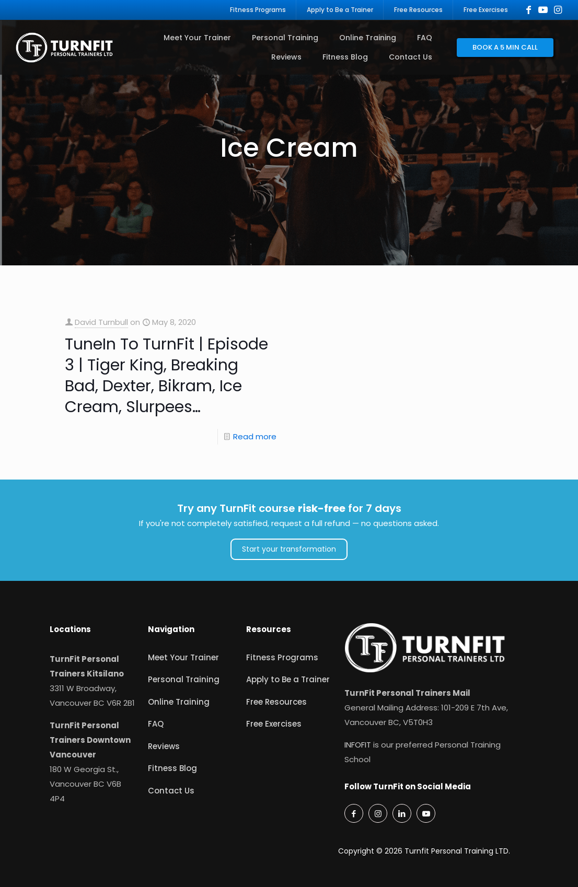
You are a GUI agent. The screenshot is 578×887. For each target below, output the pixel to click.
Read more (254, 436)
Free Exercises (274, 723)
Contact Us (171, 790)
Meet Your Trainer (183, 657)
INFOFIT (357, 744)
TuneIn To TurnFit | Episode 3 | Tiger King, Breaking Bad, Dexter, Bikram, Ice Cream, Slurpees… (166, 375)
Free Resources (276, 701)
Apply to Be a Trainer (288, 679)
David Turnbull (101, 322)
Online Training (179, 701)
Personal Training (183, 679)
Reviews (164, 746)
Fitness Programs (282, 657)
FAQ (156, 723)
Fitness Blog (172, 768)
